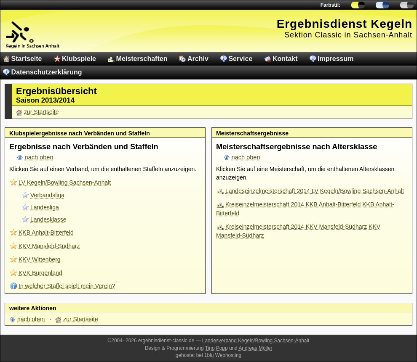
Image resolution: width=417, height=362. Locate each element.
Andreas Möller (255, 348)
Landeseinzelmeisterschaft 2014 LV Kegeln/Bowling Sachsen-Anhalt (314, 191)
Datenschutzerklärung (46, 72)
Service (240, 58)
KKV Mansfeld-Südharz (49, 246)
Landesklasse (48, 219)
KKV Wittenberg (40, 259)
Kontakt (285, 58)
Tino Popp (216, 348)
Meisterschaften (142, 58)
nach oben (39, 157)
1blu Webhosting (222, 355)
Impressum (335, 58)
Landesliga (44, 207)
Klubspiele (79, 58)
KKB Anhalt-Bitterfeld (46, 232)
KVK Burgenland (40, 273)
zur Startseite (41, 111)
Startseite (26, 58)
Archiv (197, 58)
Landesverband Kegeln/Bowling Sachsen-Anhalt (256, 341)
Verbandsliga (47, 195)
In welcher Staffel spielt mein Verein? (67, 286)
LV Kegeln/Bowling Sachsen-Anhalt (65, 182)
